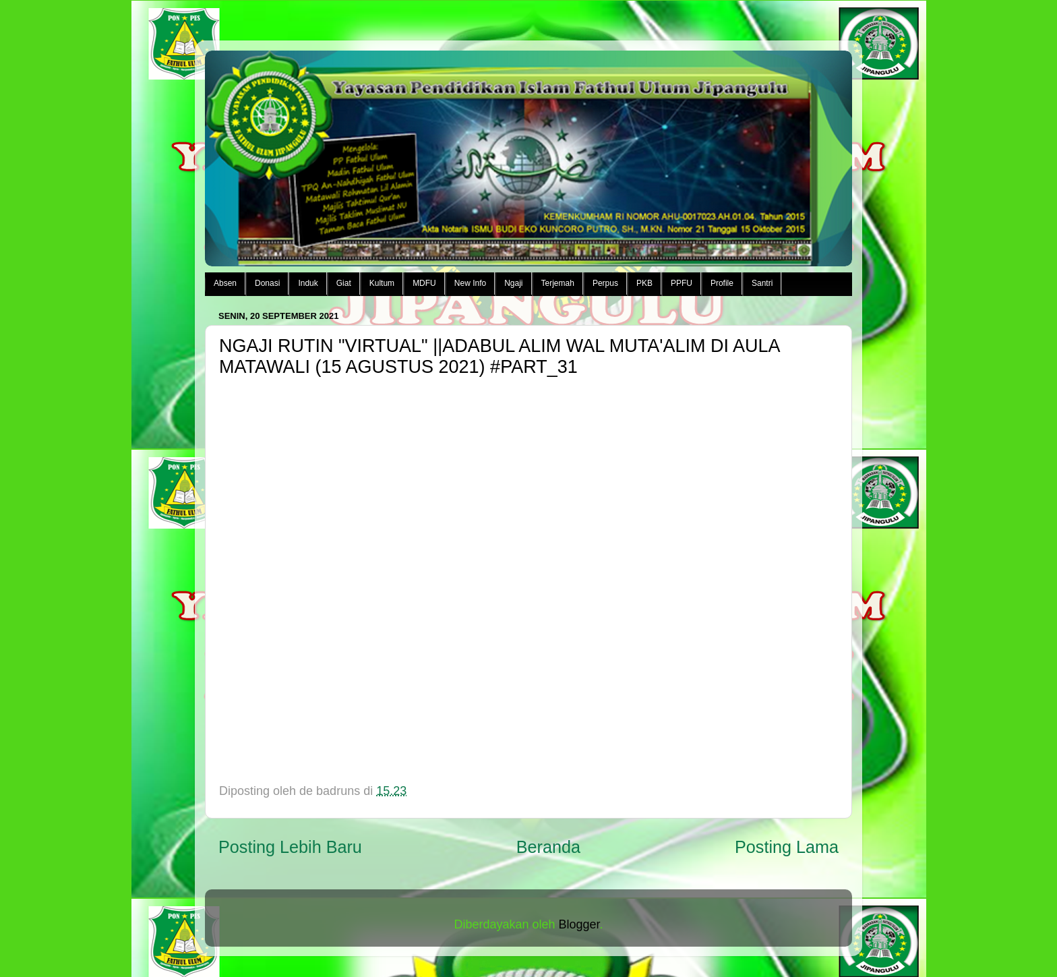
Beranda (548, 846)
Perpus (605, 283)
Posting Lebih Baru (290, 846)
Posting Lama (787, 846)
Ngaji (513, 283)
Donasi (267, 283)
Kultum (381, 283)
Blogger (579, 924)
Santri (762, 283)
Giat (343, 283)
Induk (308, 283)
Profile (722, 283)
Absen (225, 283)
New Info (470, 283)
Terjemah (557, 283)
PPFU (681, 283)
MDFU (424, 283)
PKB (644, 283)
